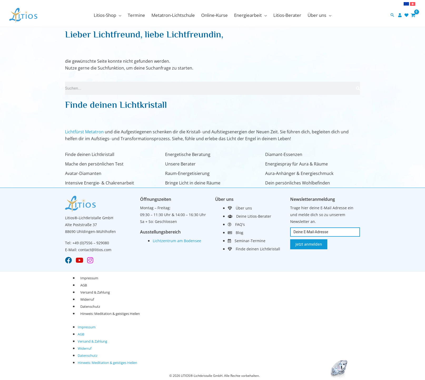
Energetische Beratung (187, 154)
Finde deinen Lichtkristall (89, 154)
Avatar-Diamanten (83, 173)
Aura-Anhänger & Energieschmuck (299, 173)
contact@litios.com (94, 249)
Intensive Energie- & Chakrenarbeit (99, 183)
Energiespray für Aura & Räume (296, 164)
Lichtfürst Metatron (84, 132)
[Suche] (358, 88)
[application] (118, 15)
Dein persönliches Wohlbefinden (297, 183)
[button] (108, 15)
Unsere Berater (180, 164)
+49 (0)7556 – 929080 (90, 242)
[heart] (407, 15)
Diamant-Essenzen (283, 154)
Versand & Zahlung (95, 292)
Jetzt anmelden (308, 244)
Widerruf (87, 299)
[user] (400, 15)
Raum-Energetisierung (187, 173)
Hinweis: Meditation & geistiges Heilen (110, 313)
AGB (83, 285)
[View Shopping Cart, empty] (413, 15)
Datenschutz (90, 306)
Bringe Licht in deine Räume (192, 183)
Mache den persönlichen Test (94, 164)
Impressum (89, 278)
